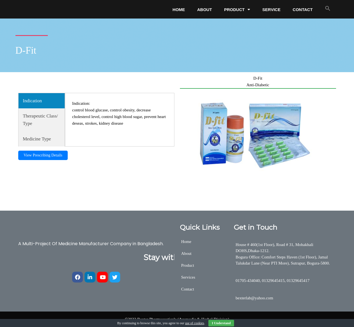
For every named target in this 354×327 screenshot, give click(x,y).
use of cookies (194, 323)
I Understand (221, 323)
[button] (327, 8)
